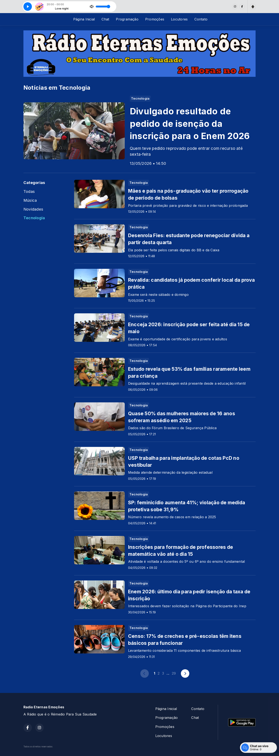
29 (174, 673)
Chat (105, 19)
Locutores (179, 19)
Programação (127, 19)
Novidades (33, 209)
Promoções (154, 19)
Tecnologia (34, 217)
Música (30, 200)
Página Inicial (84, 19)
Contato (200, 19)
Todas (29, 191)
